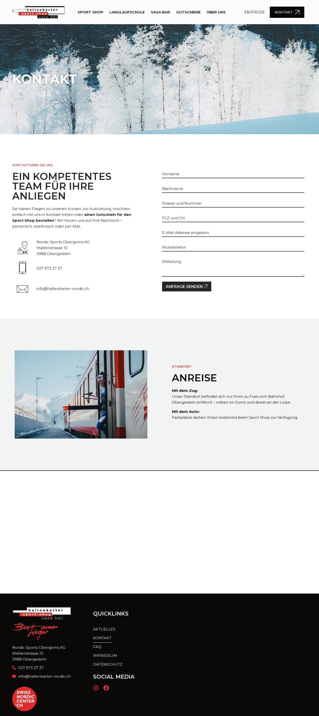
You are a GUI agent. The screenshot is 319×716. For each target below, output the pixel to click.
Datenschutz (107, 664)
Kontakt (102, 638)
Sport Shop (90, 12)
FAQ (97, 647)
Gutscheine (188, 12)
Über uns (216, 12)
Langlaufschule (127, 12)
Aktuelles (104, 629)
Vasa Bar (160, 12)
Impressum (105, 655)
